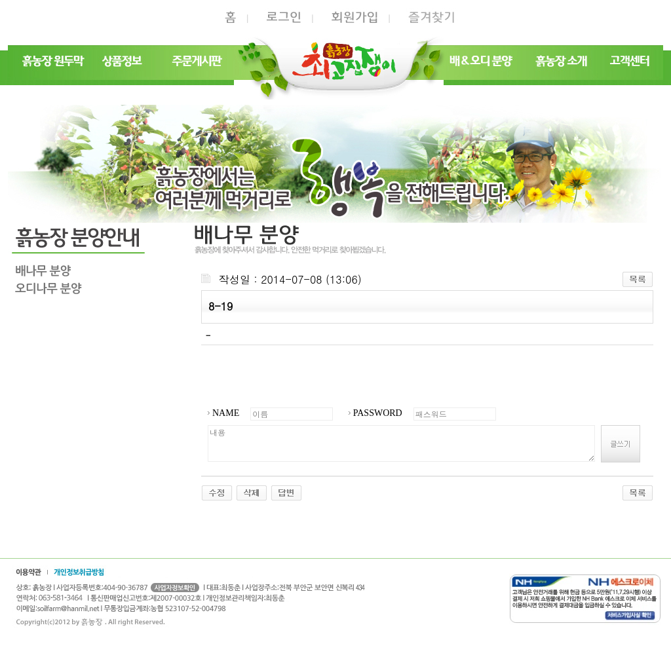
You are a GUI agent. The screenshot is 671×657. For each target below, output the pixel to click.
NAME (225, 413)
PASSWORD (377, 413)
